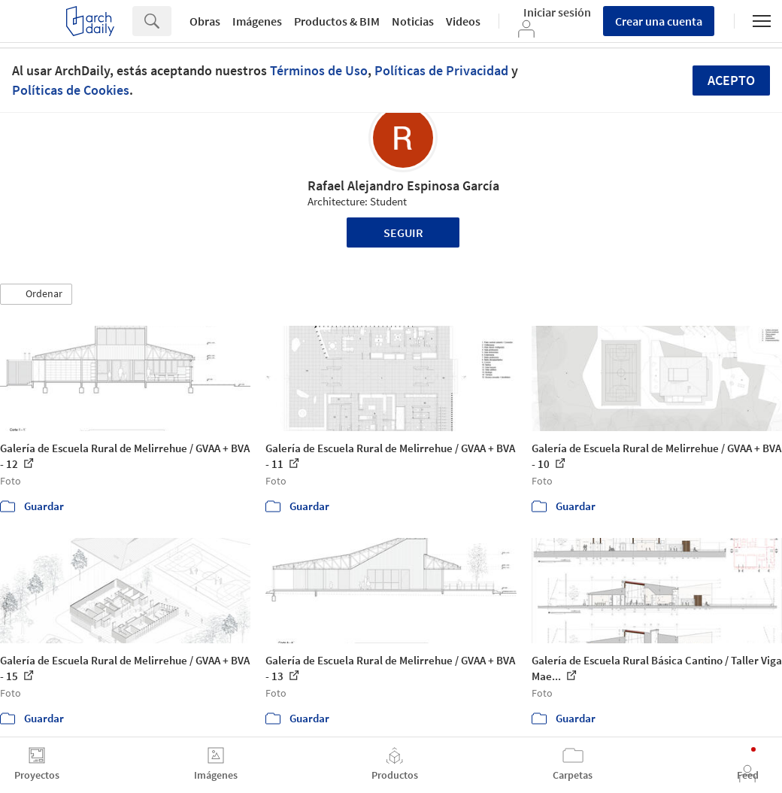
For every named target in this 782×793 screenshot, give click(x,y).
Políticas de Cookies (70, 90)
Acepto (731, 80)
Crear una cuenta (658, 21)
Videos (463, 21)
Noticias (413, 21)
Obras (204, 21)
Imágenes (257, 21)
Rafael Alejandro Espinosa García (403, 185)
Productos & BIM (337, 21)
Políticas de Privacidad (441, 70)
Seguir (403, 232)
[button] (36, 294)
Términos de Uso (319, 70)
